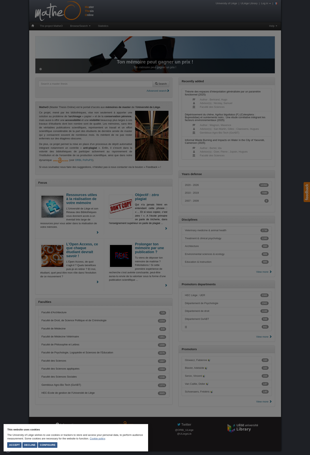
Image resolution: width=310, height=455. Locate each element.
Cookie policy (97, 438)
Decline (30, 444)
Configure (48, 444)
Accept (14, 444)
